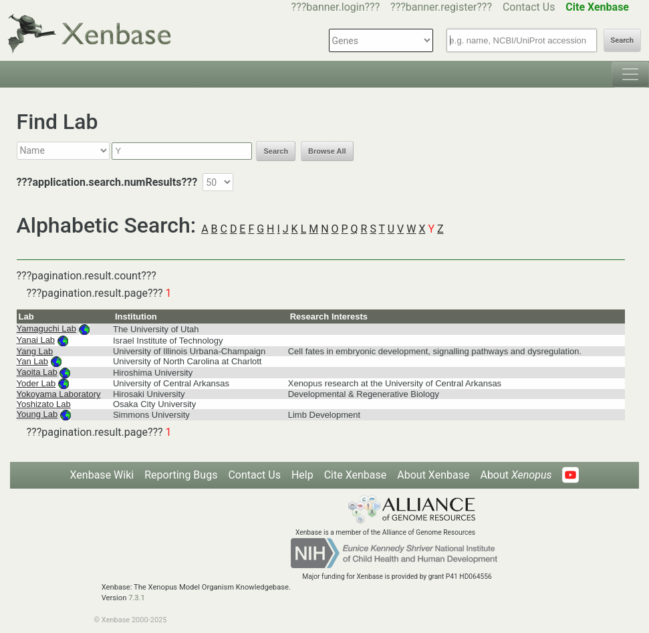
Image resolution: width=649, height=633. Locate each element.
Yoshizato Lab (44, 404)
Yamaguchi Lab (46, 329)
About (515, 475)
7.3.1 (136, 598)
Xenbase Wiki (102, 475)
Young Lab (37, 414)
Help (302, 475)
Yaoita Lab (37, 372)
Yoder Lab (36, 383)
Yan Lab (32, 361)
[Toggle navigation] (630, 74)
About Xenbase (433, 475)
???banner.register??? (441, 7)
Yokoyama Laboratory (59, 394)
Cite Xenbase (355, 475)
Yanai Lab (36, 340)
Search (622, 40)
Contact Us (529, 7)
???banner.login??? (335, 7)
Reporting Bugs (180, 475)
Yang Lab (35, 351)
